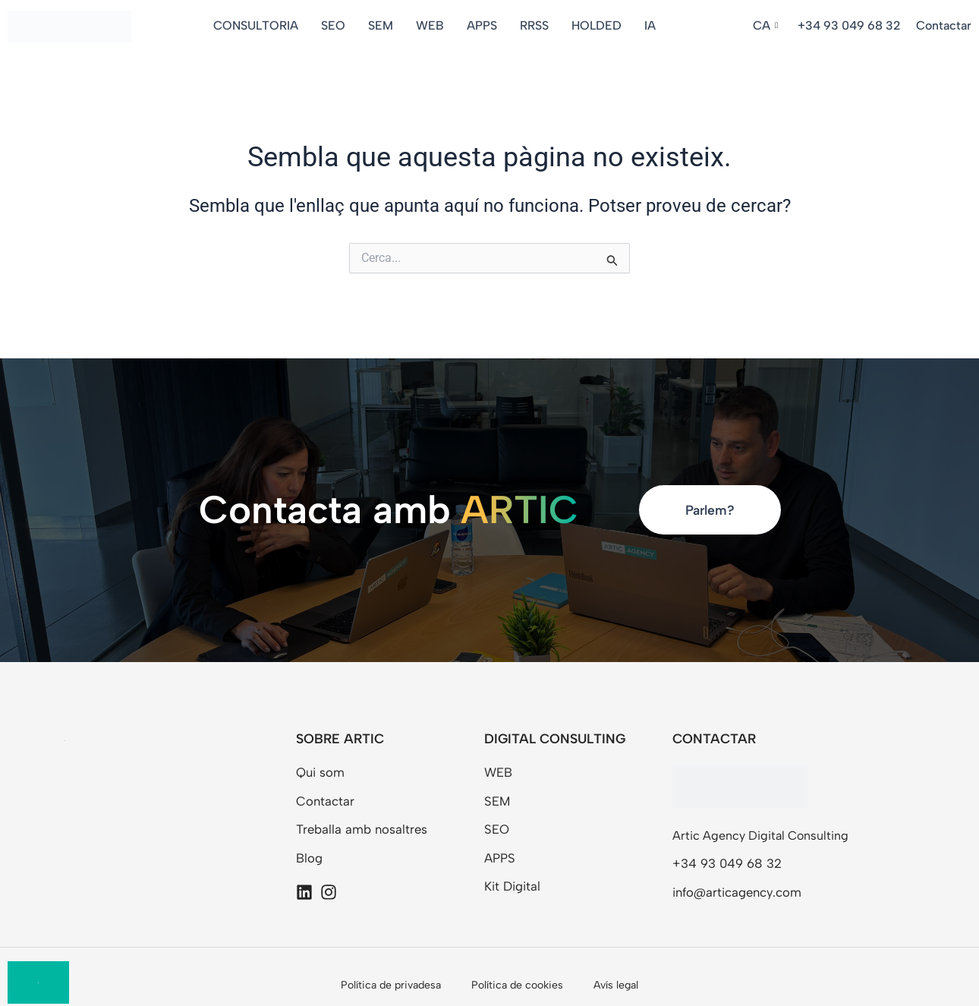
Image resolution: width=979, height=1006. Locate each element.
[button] (767, 27)
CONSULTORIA (258, 25)
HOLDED (599, 25)
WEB (432, 25)
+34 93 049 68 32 (849, 25)
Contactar (943, 25)
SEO (335, 25)
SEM (382, 25)
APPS (484, 25)
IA (652, 25)
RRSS (536, 25)
